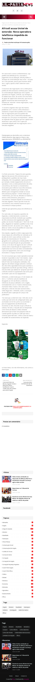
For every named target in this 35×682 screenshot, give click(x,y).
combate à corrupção (8, 635)
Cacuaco (5, 630)
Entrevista (18, 587)
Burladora (26, 627)
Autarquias (18, 538)
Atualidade (18, 535)
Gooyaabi (26, 679)
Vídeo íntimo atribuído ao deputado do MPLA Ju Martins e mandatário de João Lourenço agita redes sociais (22, 479)
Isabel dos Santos (23, 610)
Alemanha (18, 522)
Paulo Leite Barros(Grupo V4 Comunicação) (17, 42)
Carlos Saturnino (24, 630)
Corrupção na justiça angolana (18, 564)
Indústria (5, 610)
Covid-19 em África (18, 571)
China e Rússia (18, 542)
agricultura (18, 590)
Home (11, 676)
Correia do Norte (18, 555)
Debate (18, 577)
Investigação (13, 610)
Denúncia (18, 580)
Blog (13, 679)
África (18, 597)
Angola (18, 525)
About (17, 676)
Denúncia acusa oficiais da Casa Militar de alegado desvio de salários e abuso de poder (22, 498)
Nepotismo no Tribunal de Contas (20, 489)
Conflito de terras (18, 551)
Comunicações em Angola (18, 548)
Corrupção (18, 558)
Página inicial (5, 23)
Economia (18, 584)
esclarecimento (18, 593)
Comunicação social (18, 545)
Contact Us (24, 676)
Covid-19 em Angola (18, 568)
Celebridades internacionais (22, 632)
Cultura (18, 574)
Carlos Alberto (13, 630)
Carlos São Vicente (8, 632)
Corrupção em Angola (18, 561)
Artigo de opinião (18, 529)
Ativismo (18, 532)
